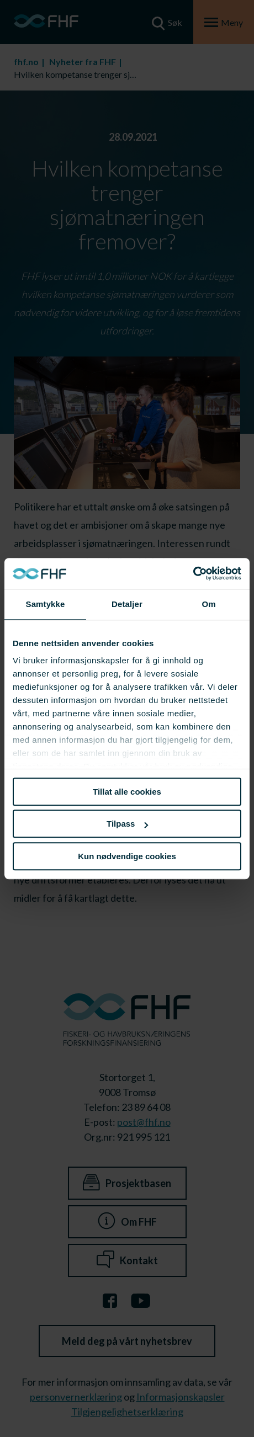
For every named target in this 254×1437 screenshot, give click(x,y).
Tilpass (127, 823)
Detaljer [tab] (127, 604)
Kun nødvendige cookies (127, 856)
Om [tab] (208, 604)
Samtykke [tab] (45, 604)
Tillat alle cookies (127, 791)
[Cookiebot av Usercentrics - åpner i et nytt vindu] (193, 573)
